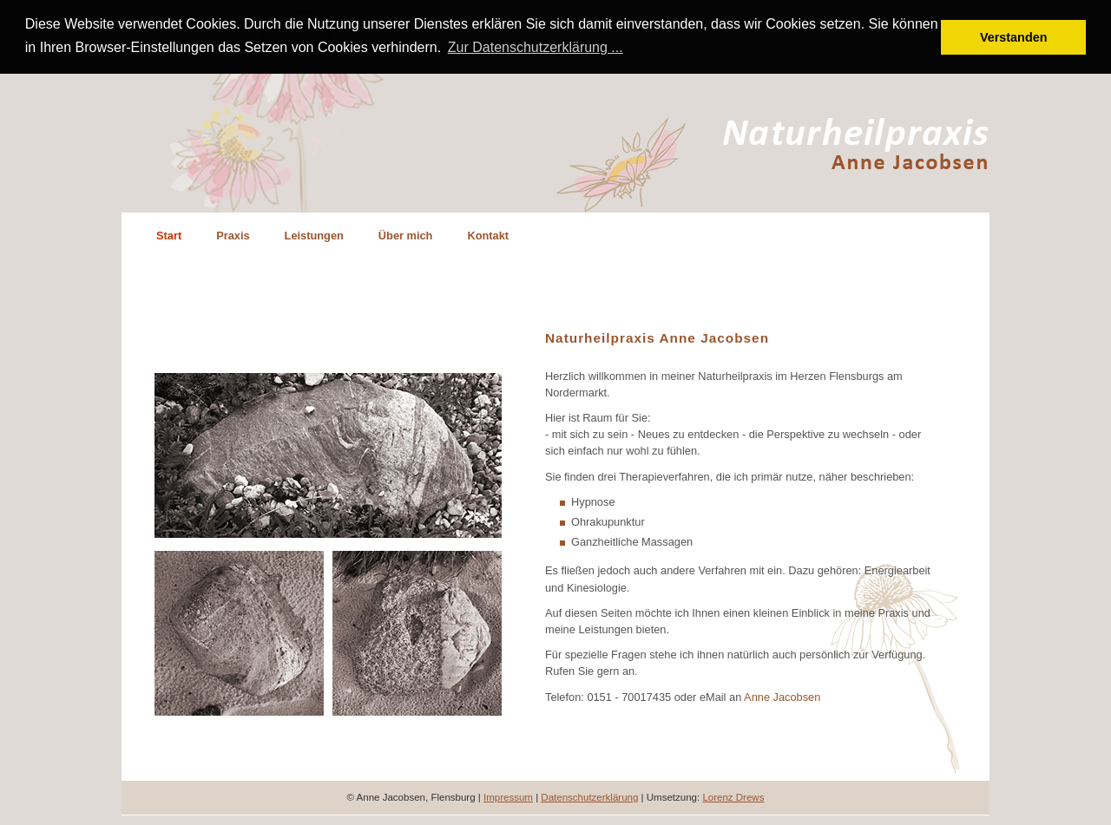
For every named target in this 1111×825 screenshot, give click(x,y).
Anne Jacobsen (782, 695)
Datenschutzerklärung (589, 796)
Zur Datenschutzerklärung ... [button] (535, 47)
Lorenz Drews (733, 796)
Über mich (405, 234)
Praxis (232, 234)
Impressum (508, 796)
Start (168, 234)
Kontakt (488, 234)
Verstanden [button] (1014, 37)
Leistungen (314, 234)
